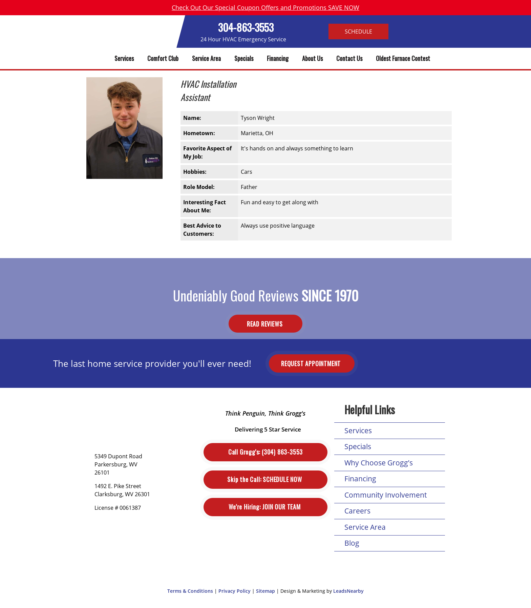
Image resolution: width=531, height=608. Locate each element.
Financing (278, 58)
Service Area (206, 58)
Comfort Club (162, 58)
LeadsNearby (348, 591)
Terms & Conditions (190, 591)
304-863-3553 (246, 27)
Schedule (358, 31)
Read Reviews (265, 323)
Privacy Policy (234, 591)
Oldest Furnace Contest (403, 58)
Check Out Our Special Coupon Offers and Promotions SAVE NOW (265, 7)
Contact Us (349, 58)
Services (124, 58)
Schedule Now (265, 479)
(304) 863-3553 (265, 452)
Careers (357, 511)
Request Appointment (311, 363)
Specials (243, 58)
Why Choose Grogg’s (378, 462)
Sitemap (265, 591)
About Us (312, 58)
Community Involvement (385, 495)
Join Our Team (265, 506)
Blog (351, 543)
